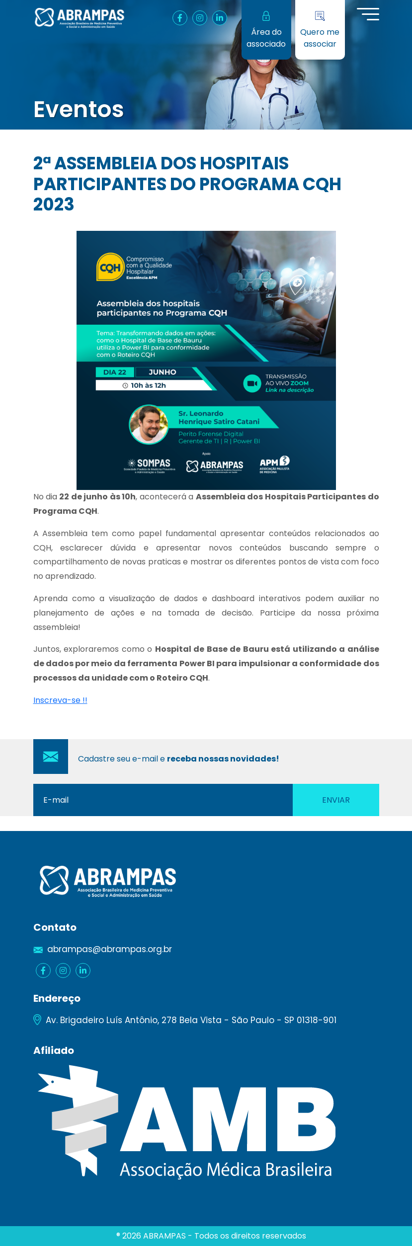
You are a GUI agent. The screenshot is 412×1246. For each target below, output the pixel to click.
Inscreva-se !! (60, 700)
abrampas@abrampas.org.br (109, 949)
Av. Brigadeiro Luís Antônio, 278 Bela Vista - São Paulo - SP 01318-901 (191, 1020)
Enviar (336, 800)
